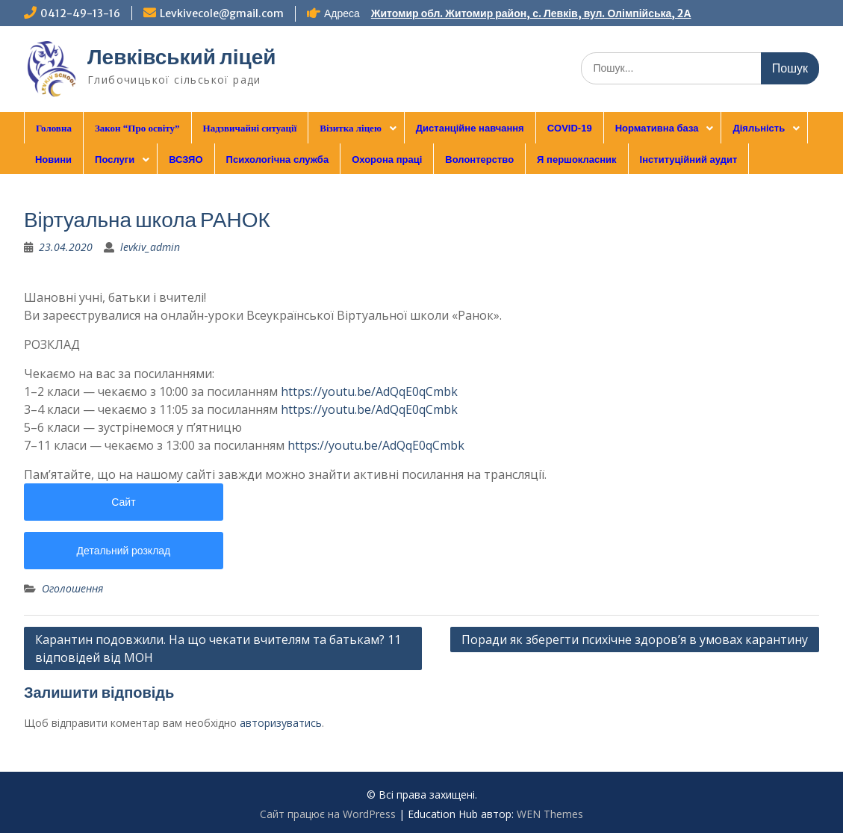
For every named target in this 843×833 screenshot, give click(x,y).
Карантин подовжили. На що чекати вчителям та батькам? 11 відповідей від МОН (218, 648)
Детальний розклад (124, 550)
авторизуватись (281, 723)
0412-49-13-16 (80, 13)
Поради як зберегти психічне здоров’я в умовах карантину (634, 639)
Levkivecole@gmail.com (222, 13)
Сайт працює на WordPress (328, 814)
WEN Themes (550, 814)
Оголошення (72, 588)
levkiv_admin (150, 247)
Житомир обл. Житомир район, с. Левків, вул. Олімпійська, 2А (531, 13)
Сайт (123, 502)
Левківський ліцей (181, 56)
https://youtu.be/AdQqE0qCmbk (369, 391)
